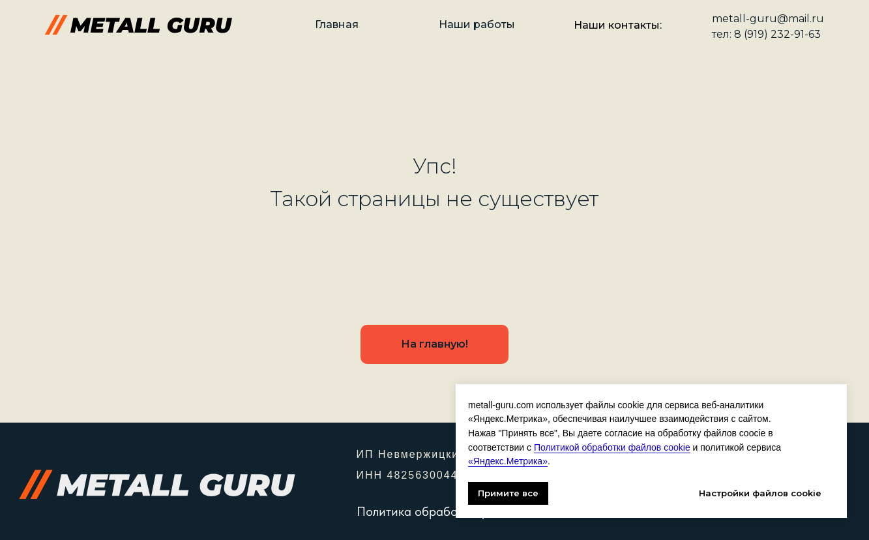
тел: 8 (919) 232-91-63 (766, 34)
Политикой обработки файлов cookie (612, 447)
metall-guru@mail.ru (768, 18)
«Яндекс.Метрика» (508, 461)
